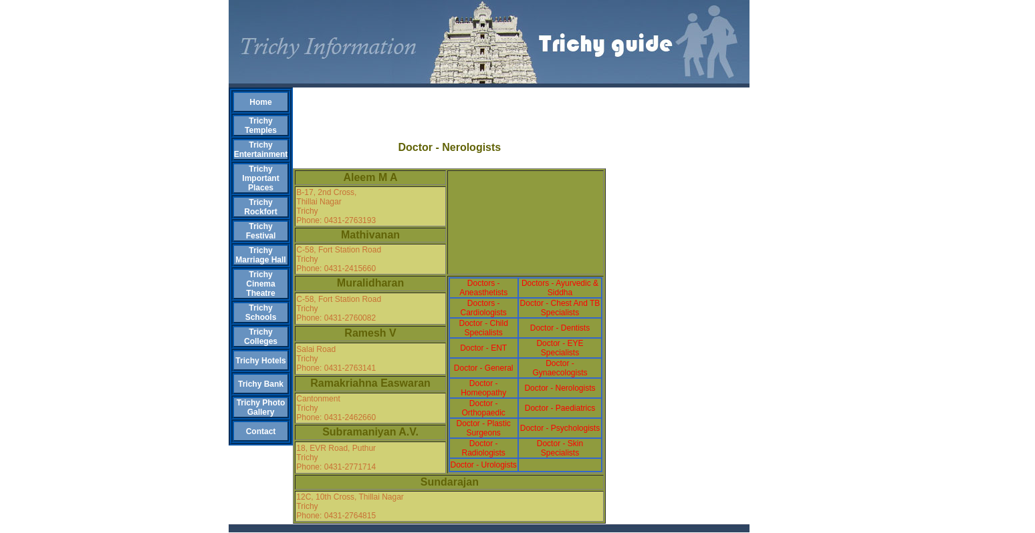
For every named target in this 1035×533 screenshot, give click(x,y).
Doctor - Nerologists (559, 388)
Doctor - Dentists (560, 328)
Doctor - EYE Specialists (559, 348)
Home (260, 102)
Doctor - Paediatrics (560, 408)
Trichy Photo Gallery (261, 407)
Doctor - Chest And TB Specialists (560, 308)
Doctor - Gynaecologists (559, 368)
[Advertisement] (449, 107)
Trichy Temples (261, 125)
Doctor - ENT (483, 348)
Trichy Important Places (260, 178)
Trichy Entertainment (261, 149)
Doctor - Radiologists (483, 448)
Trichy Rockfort (260, 207)
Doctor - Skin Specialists (560, 448)
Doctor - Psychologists (560, 428)
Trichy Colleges (260, 336)
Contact (261, 431)
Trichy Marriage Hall (260, 255)
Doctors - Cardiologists (483, 308)
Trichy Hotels (260, 360)
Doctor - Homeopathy (483, 388)
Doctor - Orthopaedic (483, 408)
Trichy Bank (260, 384)
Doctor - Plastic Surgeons (483, 428)
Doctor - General (483, 368)
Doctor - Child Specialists (483, 328)
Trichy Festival (261, 231)
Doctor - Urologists (483, 465)
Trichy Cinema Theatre (260, 284)
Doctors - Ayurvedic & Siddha (560, 288)
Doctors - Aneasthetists (483, 288)
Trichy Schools (261, 312)
